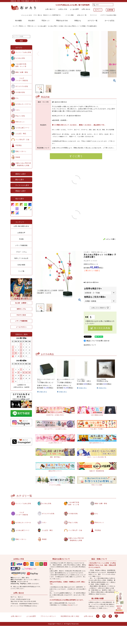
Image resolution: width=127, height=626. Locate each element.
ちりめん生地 (20, 58)
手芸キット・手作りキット (27, 26)
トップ (15, 26)
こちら (69, 605)
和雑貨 (17, 157)
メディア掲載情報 (21, 245)
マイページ (93, 15)
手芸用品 (18, 145)
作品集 (21, 239)
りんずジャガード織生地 (21, 79)
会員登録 (110, 10)
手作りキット (20, 122)
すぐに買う (76, 156)
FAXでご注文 (21, 315)
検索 (21, 41)
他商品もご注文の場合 (95, 297)
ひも (17, 98)
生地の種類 (21, 265)
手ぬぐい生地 (20, 116)
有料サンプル (21, 309)
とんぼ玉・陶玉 (20, 133)
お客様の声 (21, 232)
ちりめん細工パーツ (22, 128)
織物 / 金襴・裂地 (21, 72)
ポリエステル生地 (21, 86)
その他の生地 (20, 92)
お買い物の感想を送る (21, 226)
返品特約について (90, 345)
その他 (60, 26)
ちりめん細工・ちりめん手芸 (47, 26)
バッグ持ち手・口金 (22, 139)
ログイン (98, 10)
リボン (17, 110)
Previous (38, 52)
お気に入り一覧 (81, 15)
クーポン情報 (70, 15)
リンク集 (21, 271)
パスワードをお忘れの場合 (108, 15)
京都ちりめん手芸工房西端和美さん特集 (23, 164)
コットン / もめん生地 (23, 52)
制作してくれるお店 (21, 258)
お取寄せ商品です (93, 288)
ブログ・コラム (21, 252)
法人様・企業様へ (21, 303)
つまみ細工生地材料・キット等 (20, 65)
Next (114, 52)
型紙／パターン (20, 151)
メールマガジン (21, 327)
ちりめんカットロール (23, 104)
